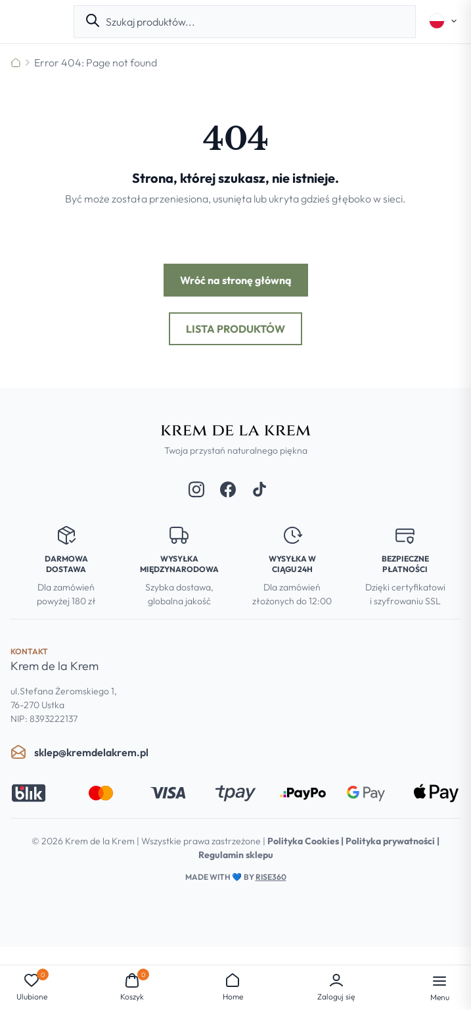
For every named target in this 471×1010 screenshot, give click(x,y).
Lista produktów (235, 328)
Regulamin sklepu (235, 855)
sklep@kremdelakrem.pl (79, 752)
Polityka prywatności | (392, 841)
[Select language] (443, 21)
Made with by (235, 877)
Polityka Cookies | (306, 841)
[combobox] (255, 21)
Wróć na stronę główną (236, 280)
